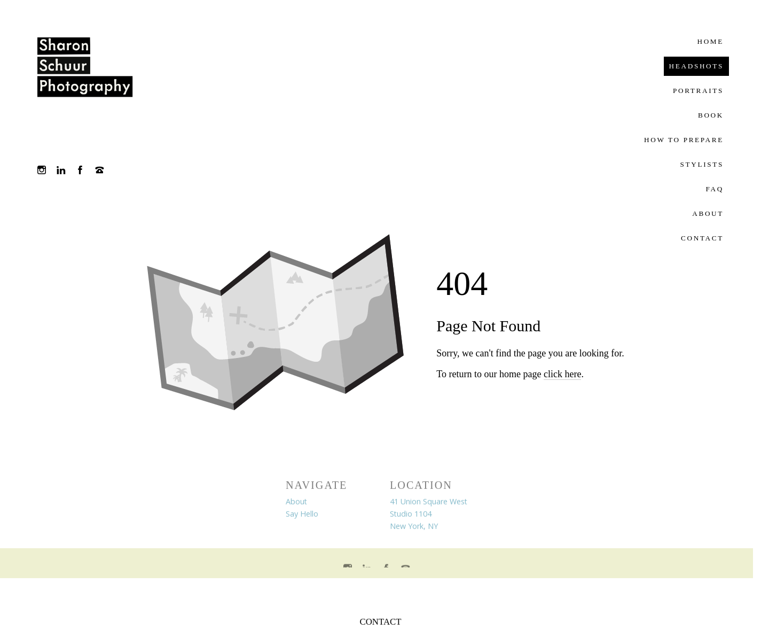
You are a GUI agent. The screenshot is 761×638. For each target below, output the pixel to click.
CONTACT (381, 622)
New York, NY (414, 528)
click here (562, 374)
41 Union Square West (428, 503)
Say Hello (302, 515)
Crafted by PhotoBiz (376, 592)
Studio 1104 (411, 515)
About (296, 503)
